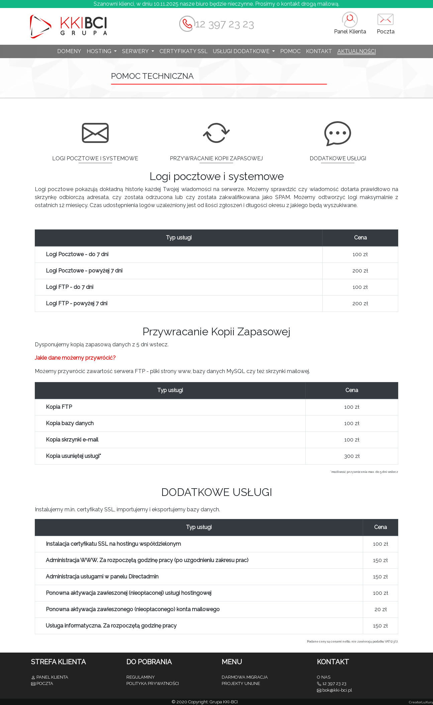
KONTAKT (319, 51)
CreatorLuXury (421, 702)
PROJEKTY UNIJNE (241, 683)
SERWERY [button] (136, 51)
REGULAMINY (140, 677)
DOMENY (69, 51)
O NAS (323, 677)
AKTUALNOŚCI (356, 51)
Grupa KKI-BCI (224, 701)
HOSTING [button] (100, 51)
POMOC (290, 51)
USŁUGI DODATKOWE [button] (242, 51)
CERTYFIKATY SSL (183, 51)
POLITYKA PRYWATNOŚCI (152, 683)
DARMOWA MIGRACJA (245, 677)
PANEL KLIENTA (52, 677)
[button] (350, 26)
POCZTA (44, 683)
